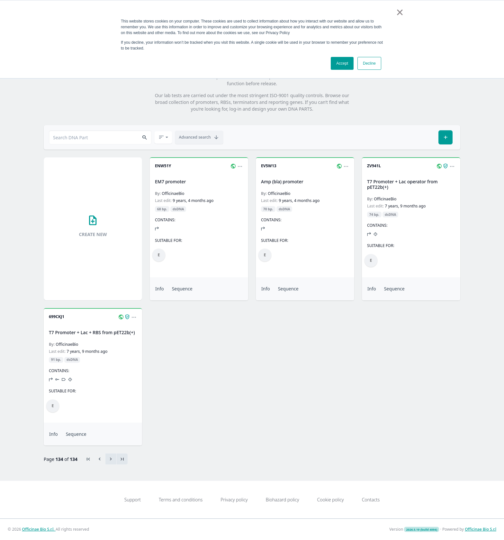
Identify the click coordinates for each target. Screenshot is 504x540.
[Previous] (99, 459)
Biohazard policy (282, 500)
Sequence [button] (182, 289)
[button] (145, 137)
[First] (88, 459)
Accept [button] (342, 63)
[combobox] (100, 137)
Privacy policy (234, 500)
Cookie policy (330, 500)
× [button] (399, 12)
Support (132, 500)
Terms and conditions (181, 500)
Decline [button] (369, 63)
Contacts (371, 500)
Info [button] (159, 289)
